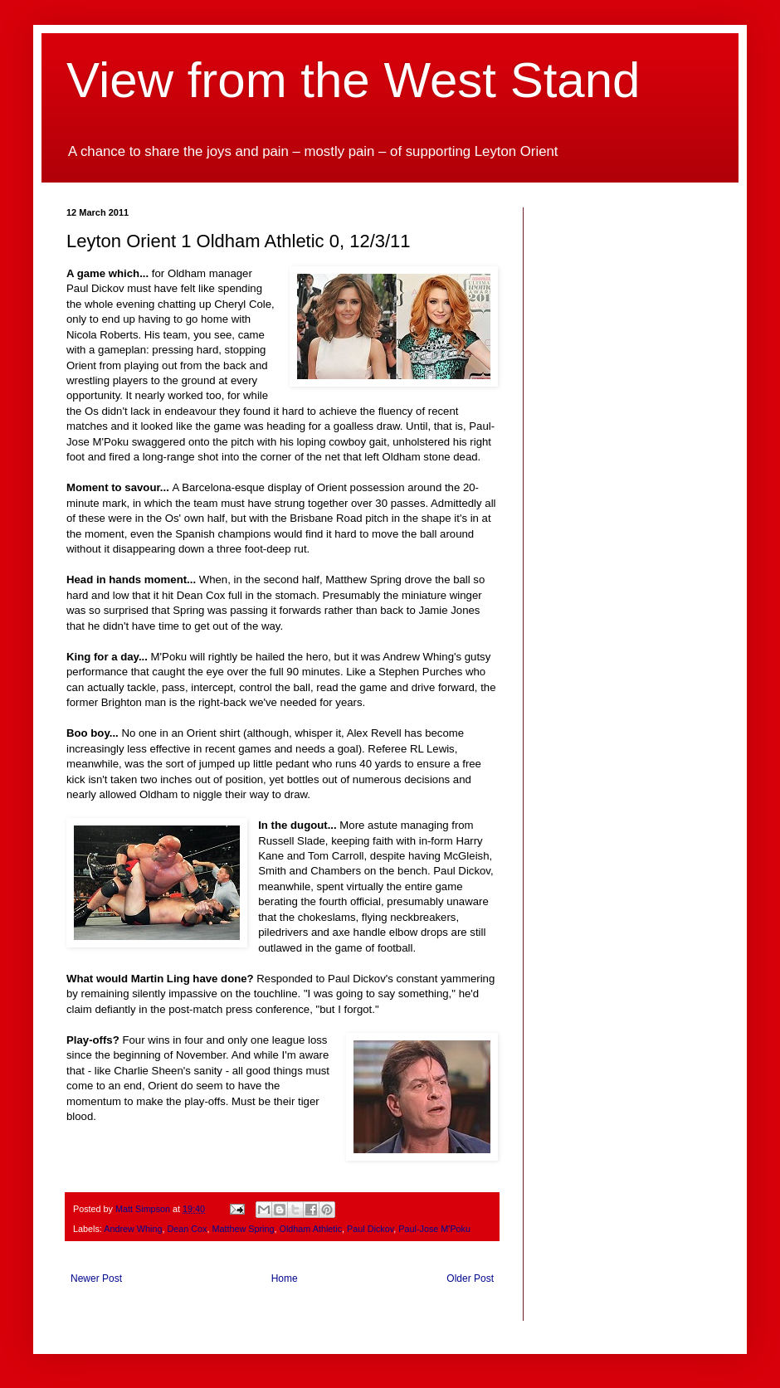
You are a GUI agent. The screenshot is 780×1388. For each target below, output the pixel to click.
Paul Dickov (370, 1229)
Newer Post (96, 1278)
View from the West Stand (353, 80)
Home (284, 1278)
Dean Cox (187, 1229)
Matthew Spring (243, 1229)
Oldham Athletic (310, 1229)
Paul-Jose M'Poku (434, 1229)
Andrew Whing (133, 1229)
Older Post (470, 1278)
